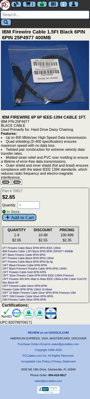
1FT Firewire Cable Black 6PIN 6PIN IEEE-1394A (31, 248)
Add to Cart (19, 217)
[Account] (73, 4)
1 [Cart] (29, 4)
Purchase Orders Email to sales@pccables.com (48, 344)
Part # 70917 (12, 191)
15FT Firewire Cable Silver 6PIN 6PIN (24, 286)
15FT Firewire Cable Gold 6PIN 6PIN (24, 272)
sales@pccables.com (48, 381)
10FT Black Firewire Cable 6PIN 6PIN (24, 265)
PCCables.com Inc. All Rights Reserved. (48, 355)
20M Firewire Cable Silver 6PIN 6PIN (24, 299)
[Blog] (16, 4)
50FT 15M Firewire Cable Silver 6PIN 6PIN (27, 296)
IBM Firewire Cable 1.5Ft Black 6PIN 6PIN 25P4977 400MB (37, 251)
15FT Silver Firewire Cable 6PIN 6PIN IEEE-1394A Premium (38, 275)
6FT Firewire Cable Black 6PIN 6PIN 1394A (28, 258)
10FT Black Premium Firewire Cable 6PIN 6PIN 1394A (34, 268)
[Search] (45, 15)
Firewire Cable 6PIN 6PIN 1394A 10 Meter (27, 289)
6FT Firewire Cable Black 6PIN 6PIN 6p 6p (27, 261)
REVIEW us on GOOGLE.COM (48, 332)
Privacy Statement (64, 361)
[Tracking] (53, 4)
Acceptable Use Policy (35, 361)
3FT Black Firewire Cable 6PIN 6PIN (24, 254)
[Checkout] (42, 4)
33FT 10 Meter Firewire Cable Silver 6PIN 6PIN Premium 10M (39, 292)
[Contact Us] (64, 4)
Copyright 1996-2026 (48, 350)
